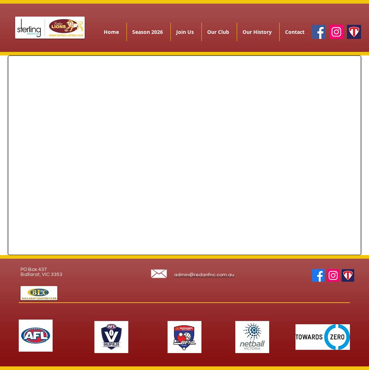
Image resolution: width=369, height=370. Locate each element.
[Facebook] (319, 32)
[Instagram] (336, 32)
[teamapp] (354, 32)
